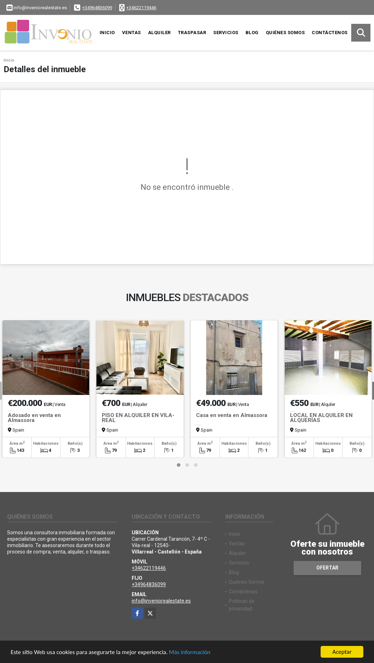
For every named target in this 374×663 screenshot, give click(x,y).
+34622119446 (141, 7)
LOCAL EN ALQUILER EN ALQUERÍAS (321, 417)
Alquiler (159, 32)
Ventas (131, 32)
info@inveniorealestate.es (161, 601)
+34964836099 (97, 7)
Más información (189, 652)
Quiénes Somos (285, 32)
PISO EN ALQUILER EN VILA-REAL (138, 417)
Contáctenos (330, 32)
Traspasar (192, 32)
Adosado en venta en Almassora (34, 417)
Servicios (225, 32)
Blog (252, 32)
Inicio (107, 32)
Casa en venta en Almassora (231, 415)
